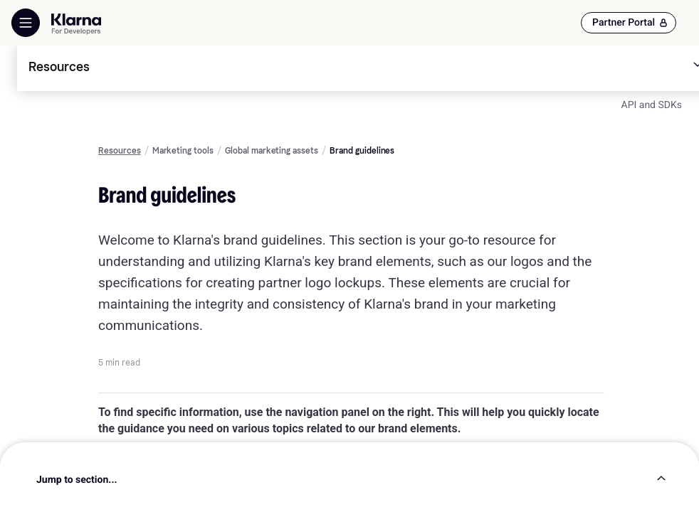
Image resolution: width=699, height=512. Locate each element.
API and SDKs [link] (651, 105)
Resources (119, 151)
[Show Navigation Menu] (25, 23)
